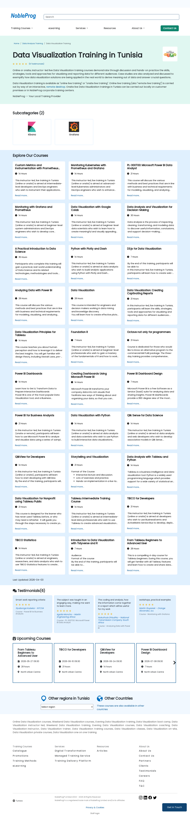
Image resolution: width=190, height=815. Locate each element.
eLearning (54, 28)
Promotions (20, 755)
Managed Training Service (72, 755)
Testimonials (147, 771)
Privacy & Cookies (95, 807)
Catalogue (20, 750)
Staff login (95, 813)
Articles (102, 750)
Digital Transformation (70, 750)
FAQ (142, 781)
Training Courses (21, 28)
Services (81, 28)
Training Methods (25, 760)
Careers (144, 776)
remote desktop (55, 87)
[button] (174, 662)
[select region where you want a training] (67, 707)
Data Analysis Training (32, 43)
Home (16, 43)
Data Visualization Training (58, 43)
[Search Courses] (111, 17)
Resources (110, 28)
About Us (137, 28)
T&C (142, 786)
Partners (145, 760)
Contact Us (169, 28)
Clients (144, 766)
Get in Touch (174, 807)
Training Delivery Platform (73, 760)
